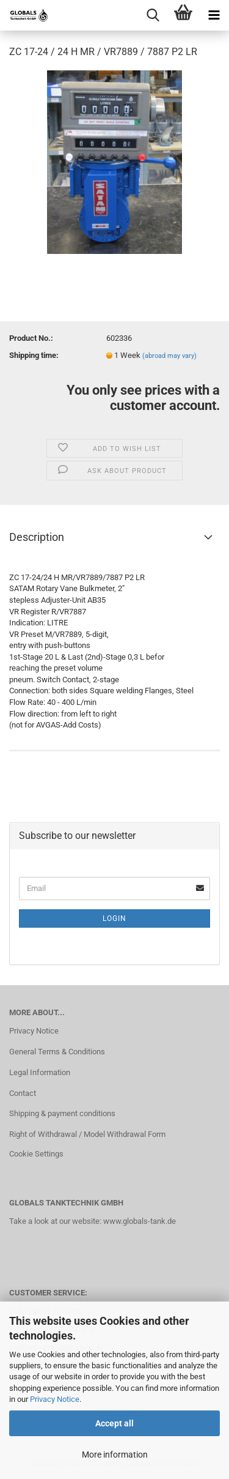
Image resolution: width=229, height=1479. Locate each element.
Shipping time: (34, 355)
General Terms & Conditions (57, 1051)
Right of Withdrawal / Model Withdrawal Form (87, 1134)
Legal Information (39, 1072)
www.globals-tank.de (139, 1221)
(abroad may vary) (169, 356)
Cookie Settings (36, 1153)
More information (115, 1454)
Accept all (114, 1423)
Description (36, 537)
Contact (22, 1093)
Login (114, 918)
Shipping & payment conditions (62, 1113)
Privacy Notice (54, 1399)
